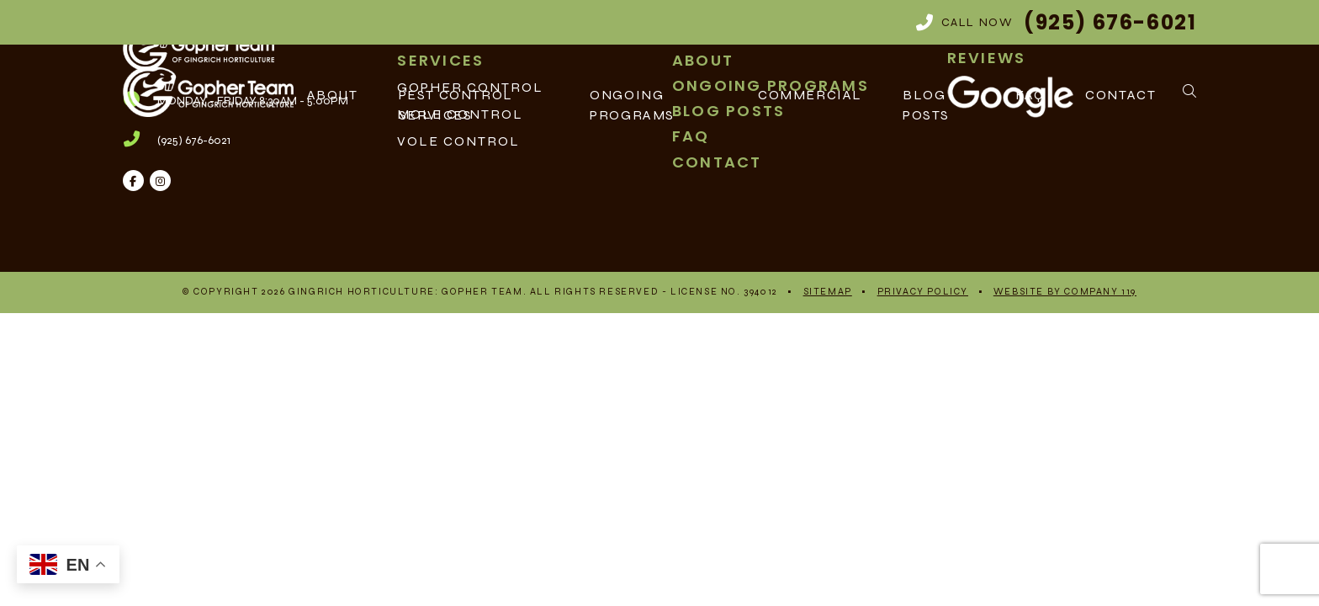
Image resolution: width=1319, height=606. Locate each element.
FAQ (1030, 95)
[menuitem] (522, 141)
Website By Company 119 (1064, 291)
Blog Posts (926, 105)
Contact (1120, 95)
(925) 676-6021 (193, 140)
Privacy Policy (922, 291)
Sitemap (827, 291)
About (332, 95)
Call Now (1056, 22)
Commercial (810, 95)
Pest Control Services (456, 105)
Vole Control (458, 141)
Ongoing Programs (632, 105)
